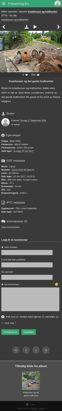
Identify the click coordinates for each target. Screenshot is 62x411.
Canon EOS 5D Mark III (23, 170)
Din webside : (7, 272)
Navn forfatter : (11, 247)
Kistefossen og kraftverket (42, 11)
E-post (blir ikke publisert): (13, 259)
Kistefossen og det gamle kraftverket (31, 81)
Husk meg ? (10, 323)
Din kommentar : (12, 284)
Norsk (30, 404)
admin (17, 124)
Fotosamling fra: (19, 3)
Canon (12, 166)
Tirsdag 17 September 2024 (33, 120)
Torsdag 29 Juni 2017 (23, 151)
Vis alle (13, 15)
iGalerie (33, 408)
